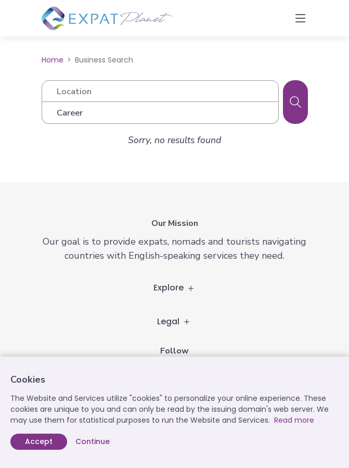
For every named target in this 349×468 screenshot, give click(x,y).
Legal (174, 321)
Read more (294, 420)
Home (52, 60)
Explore (174, 288)
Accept (39, 441)
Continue (92, 441)
